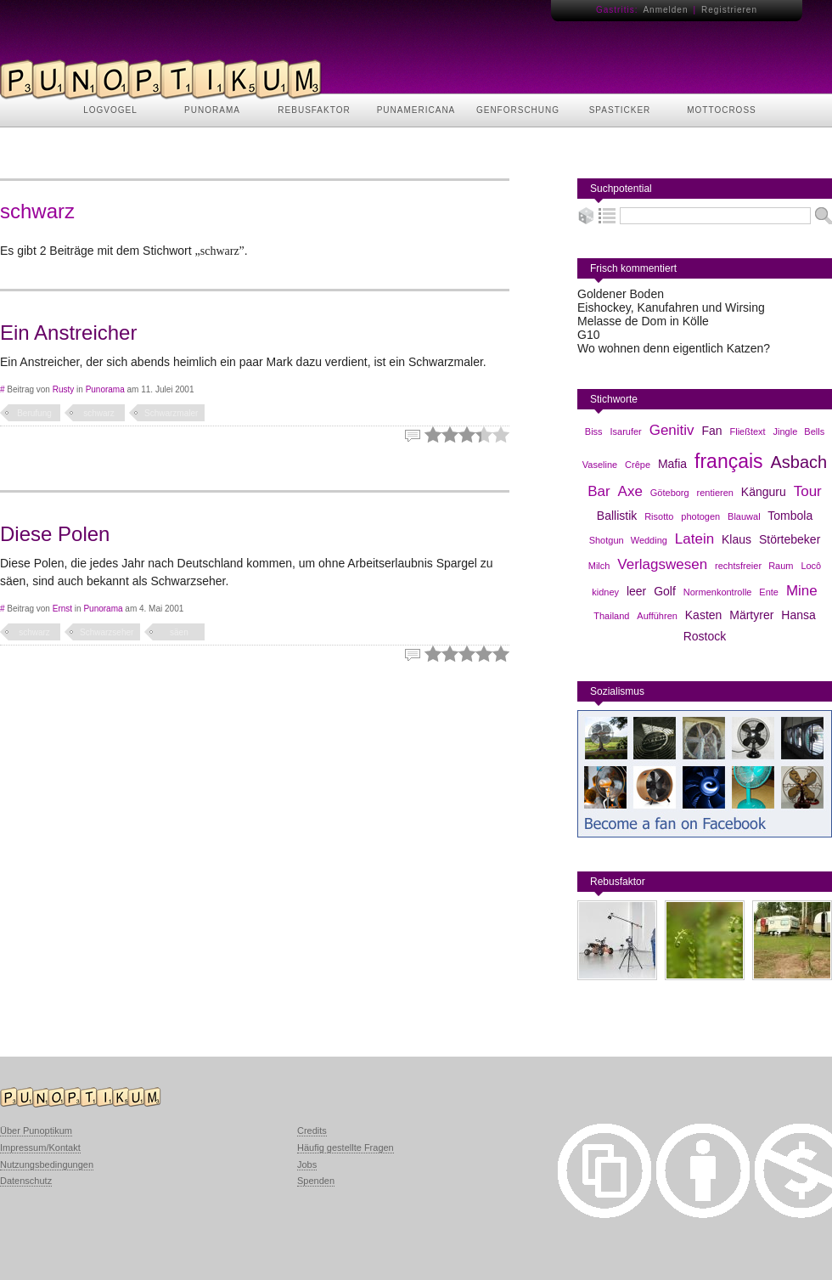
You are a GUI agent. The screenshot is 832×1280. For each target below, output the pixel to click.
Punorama (105, 389)
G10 (588, 334)
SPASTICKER (620, 110)
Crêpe (637, 465)
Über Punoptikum (36, 1130)
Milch (599, 566)
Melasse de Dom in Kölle (643, 321)
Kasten (703, 615)
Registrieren (729, 9)
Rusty (64, 389)
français (728, 461)
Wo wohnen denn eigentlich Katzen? (673, 348)
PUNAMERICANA (416, 110)
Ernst (62, 608)
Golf (665, 591)
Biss (594, 431)
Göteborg (669, 493)
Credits (312, 1130)
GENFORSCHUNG (517, 110)
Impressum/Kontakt (40, 1147)
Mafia (672, 464)
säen (179, 632)
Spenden (315, 1181)
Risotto (658, 516)
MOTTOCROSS (721, 110)
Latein (694, 539)
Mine (802, 591)
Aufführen (657, 616)
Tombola (789, 515)
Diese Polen (55, 533)
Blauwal (744, 516)
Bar (598, 491)
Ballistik (617, 515)
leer (636, 591)
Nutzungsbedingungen (46, 1164)
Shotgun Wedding (628, 540)
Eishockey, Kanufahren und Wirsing (671, 307)
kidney (605, 592)
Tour (808, 491)
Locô (811, 566)
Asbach (798, 462)
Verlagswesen (662, 564)
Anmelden (665, 9)
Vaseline (599, 465)
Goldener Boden (620, 294)
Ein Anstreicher (68, 332)
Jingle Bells (799, 431)
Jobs (307, 1164)
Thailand (611, 616)
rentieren (715, 493)
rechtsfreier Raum (754, 566)
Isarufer (625, 431)
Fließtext (747, 431)
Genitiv (671, 430)
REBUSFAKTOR (314, 110)
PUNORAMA (212, 110)
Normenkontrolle (717, 592)
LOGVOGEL (110, 110)
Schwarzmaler (171, 413)
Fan (711, 430)
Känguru (763, 492)
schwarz (99, 413)
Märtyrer (751, 615)
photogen (700, 516)
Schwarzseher (106, 632)
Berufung (34, 413)
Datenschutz (26, 1181)
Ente (769, 592)
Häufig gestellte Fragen (345, 1147)
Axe (630, 491)
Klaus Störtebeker (771, 539)
